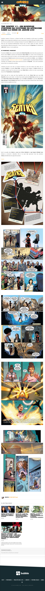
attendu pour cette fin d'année (15, 59)
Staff (3, 580)
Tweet (42, 33)
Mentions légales (35, 580)
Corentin (5, 497)
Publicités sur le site (18, 580)
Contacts (27, 580)
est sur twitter (13, 497)
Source (2, 159)
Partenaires (9, 580)
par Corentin (14, 33)
